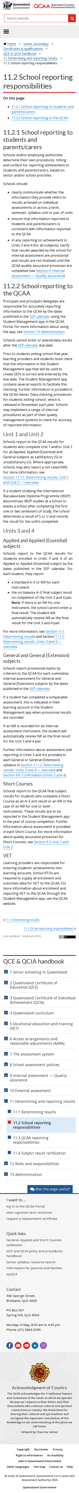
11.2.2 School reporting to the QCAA (40, 118)
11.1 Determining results (22, 920)
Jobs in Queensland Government (39, 1461)
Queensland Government (39, 1487)
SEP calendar (39, 316)
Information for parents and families (34, 1268)
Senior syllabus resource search (30, 1262)
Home (11, 44)
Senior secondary (36, 44)
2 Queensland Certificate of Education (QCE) (33, 985)
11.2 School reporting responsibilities (32, 1125)
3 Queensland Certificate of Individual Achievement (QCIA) (43, 1000)
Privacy (58, 1449)
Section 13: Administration (43, 331)
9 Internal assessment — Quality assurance (38, 1077)
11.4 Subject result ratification (39, 1153)
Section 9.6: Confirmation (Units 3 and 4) (34, 775)
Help (70, 1467)
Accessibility (55, 1455)
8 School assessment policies (34, 1064)
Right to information (29, 1455)
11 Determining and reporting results (30, 58)
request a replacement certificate (31, 1218)
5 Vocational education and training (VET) (41, 1026)
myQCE (11, 1274)
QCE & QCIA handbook (19, 53)
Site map (39, 1467)
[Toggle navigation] (6, 31)
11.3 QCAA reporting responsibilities (49, 928)
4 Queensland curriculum (32, 1012)
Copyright (23, 1449)
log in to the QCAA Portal (25, 1206)
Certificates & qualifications (23, 48)
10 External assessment (30, 1090)
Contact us (56, 1467)
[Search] (36, 18)
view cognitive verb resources (29, 1212)
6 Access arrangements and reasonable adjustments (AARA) (37, 1041)
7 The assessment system (32, 1054)
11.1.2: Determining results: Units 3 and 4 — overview (33, 641)
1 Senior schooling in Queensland (38, 972)
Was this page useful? (50, 1189)
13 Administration (26, 1174)
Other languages (18, 1467)
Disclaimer (41, 1449)
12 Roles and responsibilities (34, 1163)
